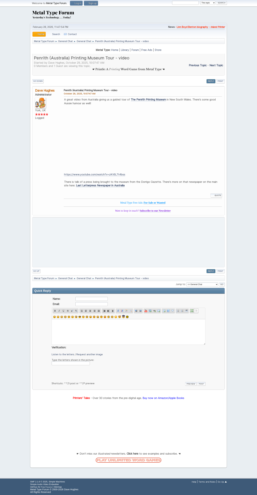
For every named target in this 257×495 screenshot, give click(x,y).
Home (114, 50)
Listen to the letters (63, 354)
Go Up (36, 271)
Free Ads (146, 50)
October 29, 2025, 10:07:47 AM (79, 93)
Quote (216, 195)
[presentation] (76, 373)
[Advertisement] (128, 242)
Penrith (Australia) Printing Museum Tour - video (90, 90)
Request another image (89, 354)
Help (194, 481)
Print (220, 81)
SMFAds (33, 487)
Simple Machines (57, 481)
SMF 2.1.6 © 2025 (38, 481)
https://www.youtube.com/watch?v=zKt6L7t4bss (94, 174)
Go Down (38, 81)
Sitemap (58, 487)
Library (125, 50)
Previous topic (198, 65)
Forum (135, 50)
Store (158, 50)
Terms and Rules (207, 481)
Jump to (180, 284)
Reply (211, 81)
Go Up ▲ (222, 481)
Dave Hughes (45, 90)
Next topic (216, 65)
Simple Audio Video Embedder (44, 484)
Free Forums (46, 487)
